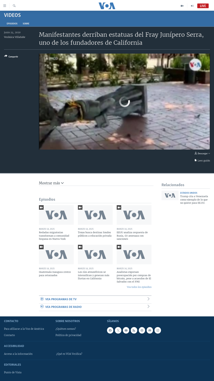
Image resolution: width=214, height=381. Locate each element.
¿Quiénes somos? (66, 328)
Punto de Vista (12, 372)
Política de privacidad (68, 335)
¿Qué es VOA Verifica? (69, 353)
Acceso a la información (18, 353)
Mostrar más (51, 183)
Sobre (26, 24)
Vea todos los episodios (139, 287)
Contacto (9, 335)
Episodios (12, 24)
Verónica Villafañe (14, 37)
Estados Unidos (188, 193)
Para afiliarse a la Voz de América (24, 328)
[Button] (11, 57)
